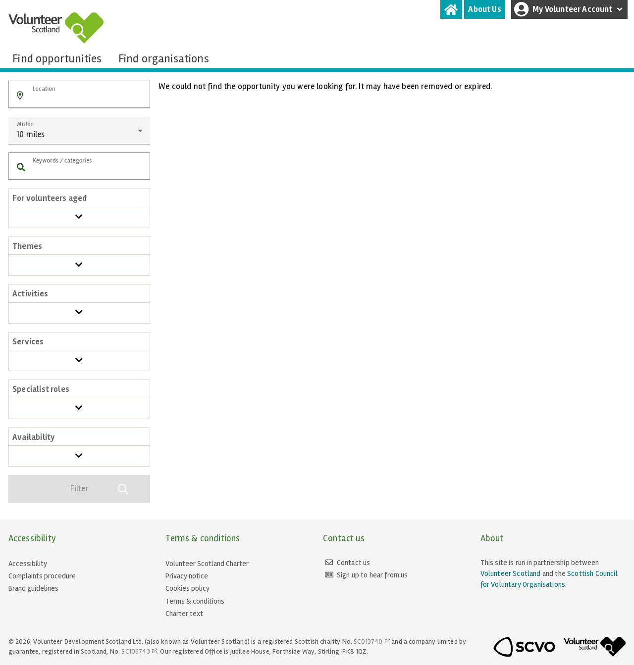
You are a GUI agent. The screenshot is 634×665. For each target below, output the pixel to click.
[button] (20, 96)
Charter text (184, 613)
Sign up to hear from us (372, 574)
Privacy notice (186, 575)
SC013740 (368, 641)
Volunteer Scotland (510, 573)
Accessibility (27, 563)
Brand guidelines (33, 588)
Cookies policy (187, 588)
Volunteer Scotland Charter (207, 563)
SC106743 (135, 651)
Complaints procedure (42, 575)
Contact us (353, 562)
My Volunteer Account (569, 9)
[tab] (451, 9)
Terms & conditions (194, 601)
